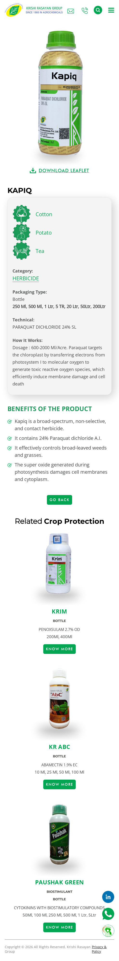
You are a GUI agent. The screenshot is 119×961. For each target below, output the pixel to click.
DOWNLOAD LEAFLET (64, 170)
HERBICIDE (26, 278)
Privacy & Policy (99, 949)
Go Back (59, 500)
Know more (59, 649)
